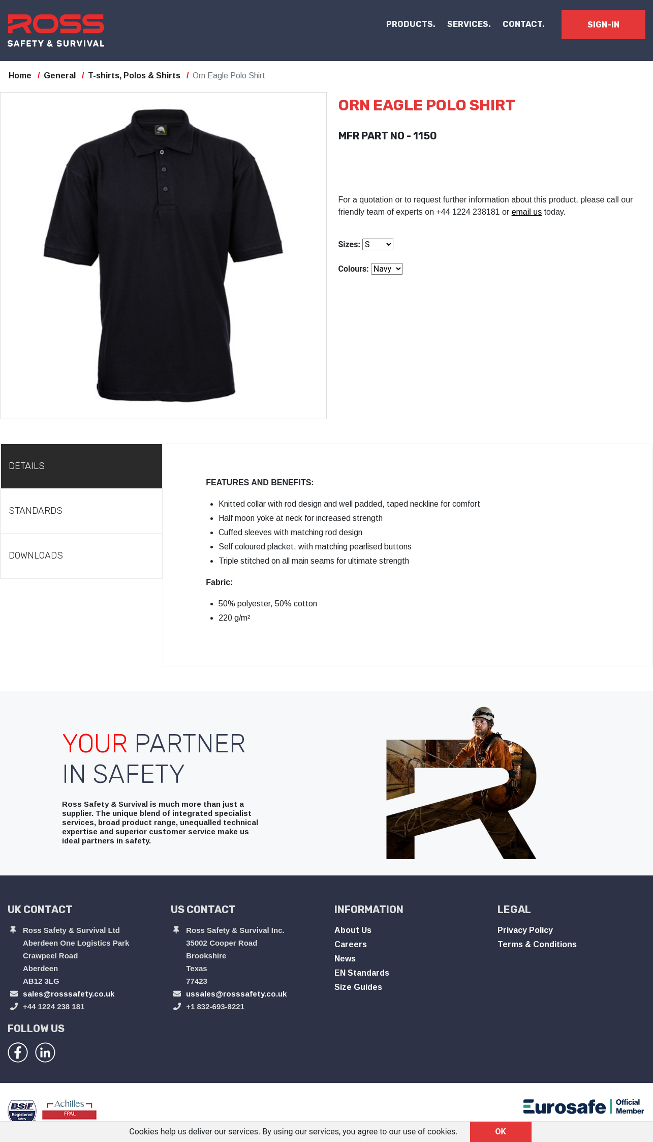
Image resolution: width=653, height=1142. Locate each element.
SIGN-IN (603, 25)
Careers (350, 944)
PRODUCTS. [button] (411, 24)
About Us (352, 930)
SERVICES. (469, 24)
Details (27, 466)
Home (20, 75)
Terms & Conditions (537, 944)
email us (527, 212)
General (60, 75)
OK (500, 1131)
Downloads (36, 555)
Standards (36, 510)
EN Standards (361, 973)
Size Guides (358, 987)
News (345, 958)
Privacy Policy (525, 930)
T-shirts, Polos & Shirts (134, 75)
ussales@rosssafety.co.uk (236, 993)
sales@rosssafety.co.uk (68, 993)
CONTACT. (524, 24)
